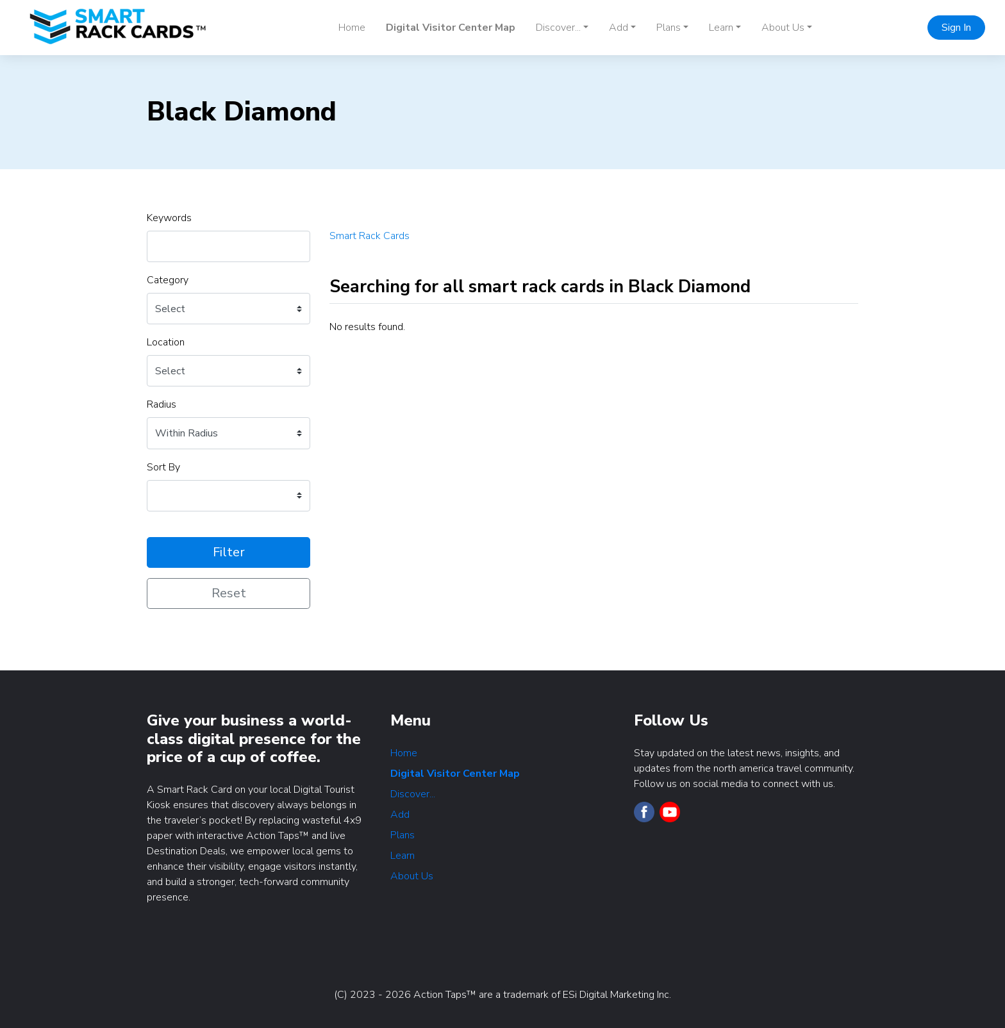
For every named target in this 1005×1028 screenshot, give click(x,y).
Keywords (169, 218)
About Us (411, 876)
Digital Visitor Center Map (450, 28)
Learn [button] (721, 28)
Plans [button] (668, 28)
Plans (402, 835)
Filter (229, 552)
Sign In (956, 28)
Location (166, 342)
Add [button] (618, 28)
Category (167, 280)
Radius (161, 404)
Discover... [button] (558, 28)
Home (351, 28)
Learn (402, 856)
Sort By (163, 467)
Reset (229, 593)
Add (400, 815)
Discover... (412, 794)
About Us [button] (782, 28)
